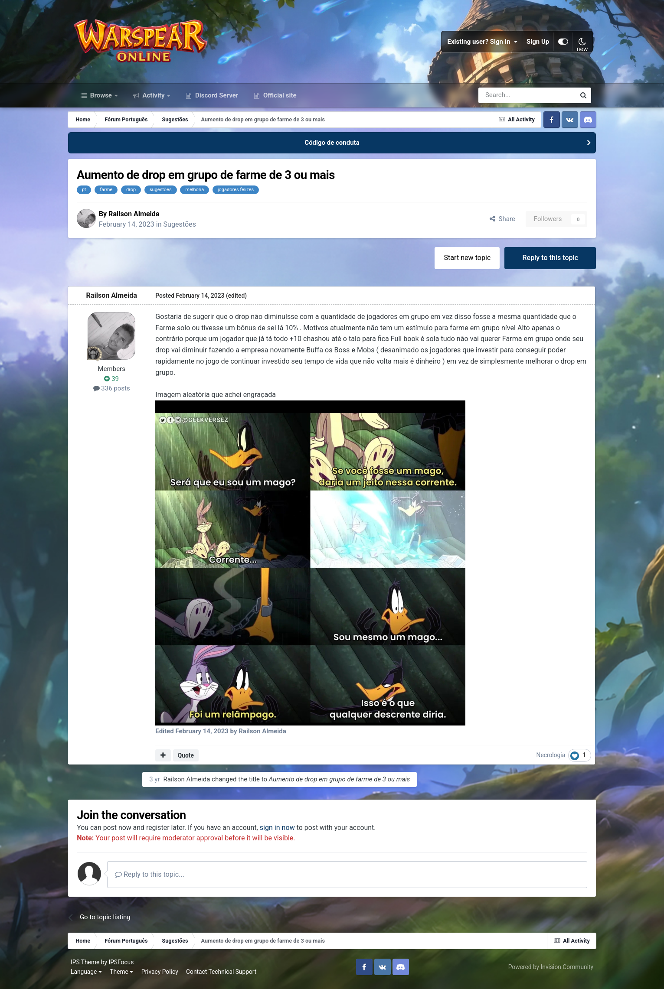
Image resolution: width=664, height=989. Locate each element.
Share (497, 223)
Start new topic (461, 262)
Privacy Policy (162, 976)
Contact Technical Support (223, 976)
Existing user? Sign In (480, 43)
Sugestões (186, 228)
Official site (279, 99)
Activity (154, 99)
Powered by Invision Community (548, 971)
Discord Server (215, 99)
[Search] (503, 99)
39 (116, 383)
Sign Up (536, 43)
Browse (101, 99)
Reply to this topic (545, 262)
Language (88, 976)
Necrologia (546, 759)
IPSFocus (123, 966)
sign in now (284, 831)
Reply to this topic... (157, 879)
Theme (123, 976)
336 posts (116, 393)
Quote (191, 759)
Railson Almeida (140, 217)
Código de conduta (331, 146)
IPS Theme (87, 966)
